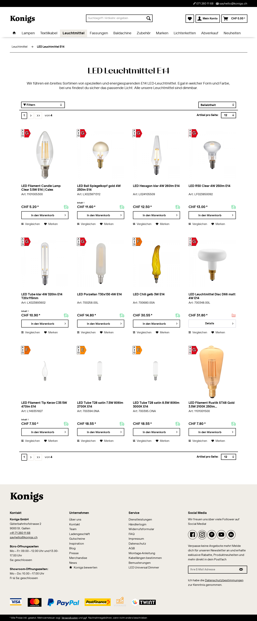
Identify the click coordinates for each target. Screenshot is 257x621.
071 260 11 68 (203, 3)
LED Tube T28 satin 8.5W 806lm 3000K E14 (156, 404)
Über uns (75, 519)
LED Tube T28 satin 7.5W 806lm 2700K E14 (100, 404)
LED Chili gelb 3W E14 (149, 294)
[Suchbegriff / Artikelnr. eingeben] (119, 18)
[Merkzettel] (190, 18)
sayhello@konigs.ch (231, 3)
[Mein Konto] (208, 18)
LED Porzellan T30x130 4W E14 (99, 294)
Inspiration (76, 543)
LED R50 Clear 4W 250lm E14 (209, 185)
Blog (72, 548)
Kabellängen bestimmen (145, 558)
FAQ (132, 534)
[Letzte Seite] (38, 115)
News (73, 563)
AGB (132, 548)
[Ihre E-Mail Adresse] (212, 570)
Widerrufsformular (141, 529)
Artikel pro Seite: (208, 115)
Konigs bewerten (83, 567)
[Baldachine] (122, 33)
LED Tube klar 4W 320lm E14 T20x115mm (41, 296)
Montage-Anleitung (142, 553)
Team (73, 529)
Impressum (136, 538)
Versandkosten (69, 618)
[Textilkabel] (49, 33)
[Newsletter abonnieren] (241, 570)
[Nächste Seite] (31, 115)
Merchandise (78, 558)
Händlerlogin (137, 524)
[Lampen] (28, 33)
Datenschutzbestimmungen (224, 580)
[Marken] (162, 33)
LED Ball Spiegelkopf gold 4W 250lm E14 (99, 187)
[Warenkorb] (234, 18)
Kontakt (74, 524)
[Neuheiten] (232, 33)
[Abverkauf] (210, 33)
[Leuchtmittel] (73, 33)
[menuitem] (119, 18)
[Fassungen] (99, 33)
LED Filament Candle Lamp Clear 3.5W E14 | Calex (41, 187)
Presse (74, 553)
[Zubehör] (143, 33)
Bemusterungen (140, 563)
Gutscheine (77, 538)
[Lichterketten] (185, 33)
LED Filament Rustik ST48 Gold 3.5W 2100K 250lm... (212, 404)
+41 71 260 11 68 (20, 533)
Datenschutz (137, 543)
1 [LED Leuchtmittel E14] (24, 115)
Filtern (29, 105)
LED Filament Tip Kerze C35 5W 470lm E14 (44, 404)
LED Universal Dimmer (144, 567)
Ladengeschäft (79, 534)
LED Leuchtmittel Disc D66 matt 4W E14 (212, 296)
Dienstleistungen (140, 519)
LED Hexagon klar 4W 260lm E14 (156, 185)
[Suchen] (149, 18)
